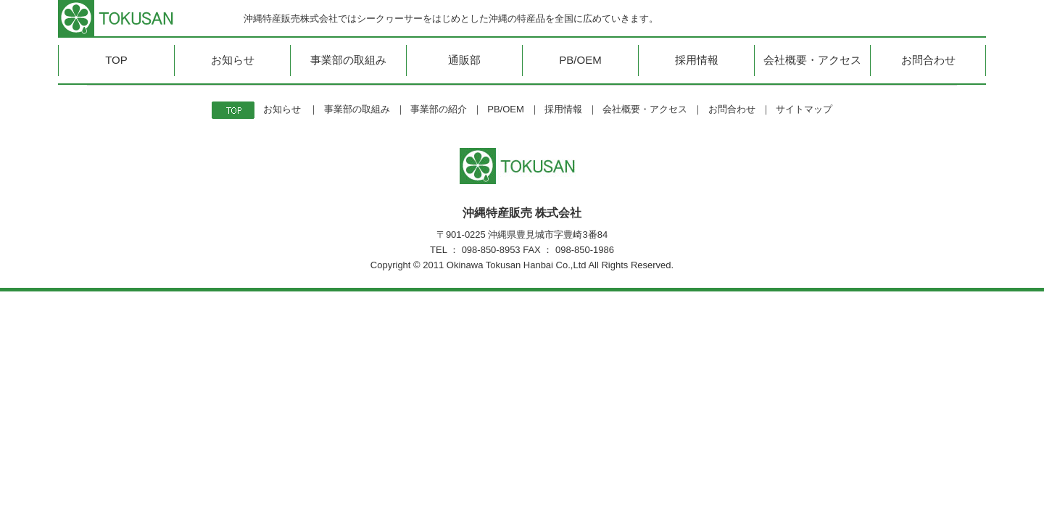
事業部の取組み (357, 109)
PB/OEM (505, 109)
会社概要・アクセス (644, 109)
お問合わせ (731, 109)
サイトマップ (804, 109)
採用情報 (563, 109)
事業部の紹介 (438, 109)
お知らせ (282, 109)
